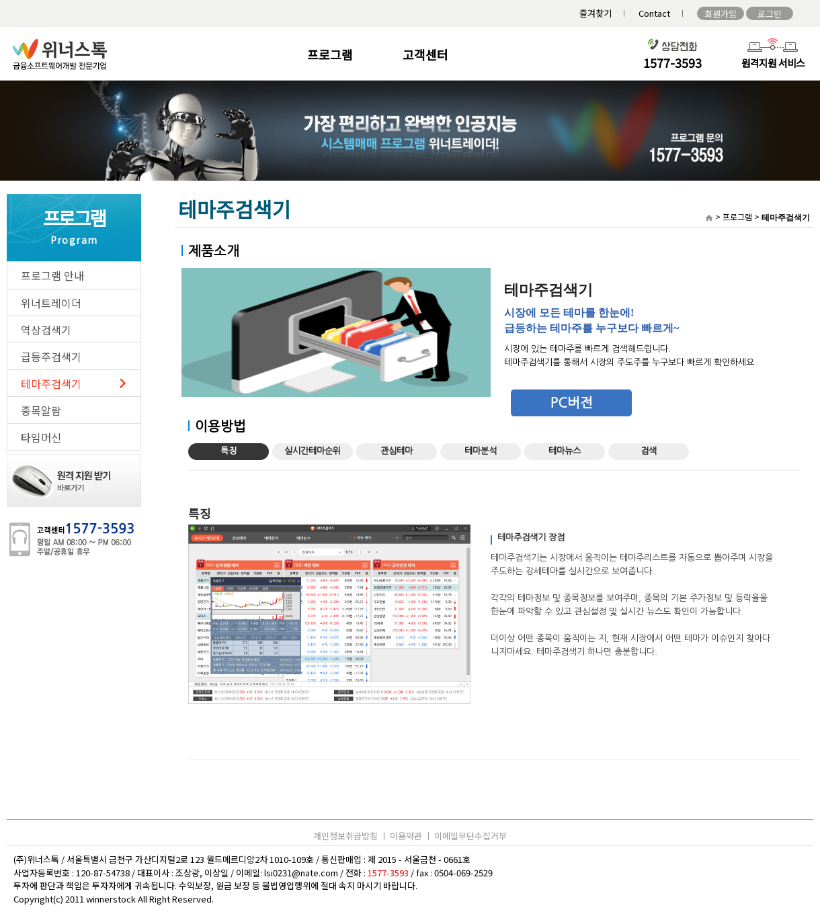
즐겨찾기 (595, 13)
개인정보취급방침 (345, 835)
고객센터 (425, 54)
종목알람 (41, 410)
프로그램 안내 (52, 275)
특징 (228, 451)
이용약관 (406, 835)
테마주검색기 (51, 383)
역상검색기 (46, 330)
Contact (654, 13)
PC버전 (571, 403)
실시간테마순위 (312, 451)
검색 (649, 451)
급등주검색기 (51, 357)
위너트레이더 (51, 303)
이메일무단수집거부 (470, 835)
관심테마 (396, 451)
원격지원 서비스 (773, 63)
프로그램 (330, 54)
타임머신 (41, 437)
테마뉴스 (564, 451)
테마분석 (480, 451)
